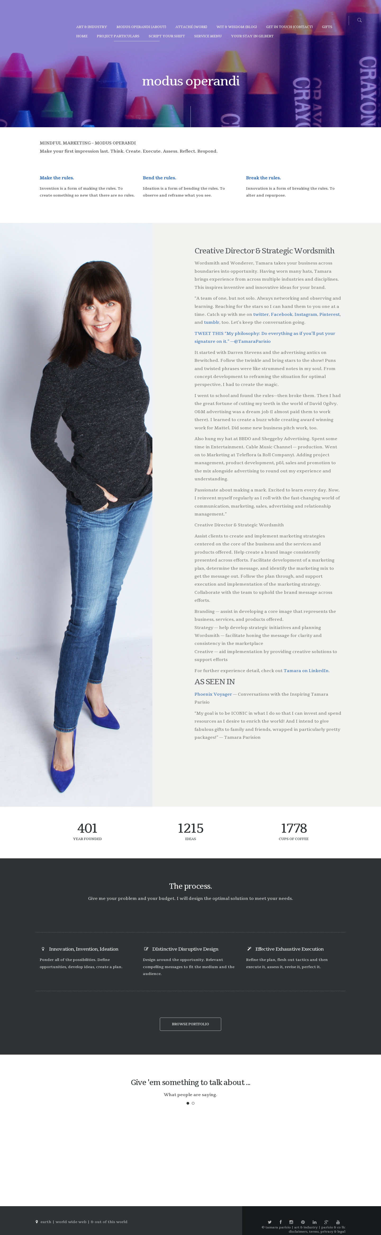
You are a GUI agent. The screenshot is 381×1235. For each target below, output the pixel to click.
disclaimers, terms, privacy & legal (317, 1231)
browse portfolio (190, 1024)
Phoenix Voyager (213, 694)
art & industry (91, 27)
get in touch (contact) (289, 27)
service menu (208, 36)
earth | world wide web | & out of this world (84, 1221)
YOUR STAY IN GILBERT (252, 36)
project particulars (118, 36)
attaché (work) (191, 27)
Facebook (281, 314)
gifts (327, 27)
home (82, 36)
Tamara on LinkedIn (306, 671)
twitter (261, 314)
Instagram (305, 314)
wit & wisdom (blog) (236, 27)
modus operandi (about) (141, 27)
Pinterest (329, 314)
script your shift (167, 36)
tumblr (211, 322)
